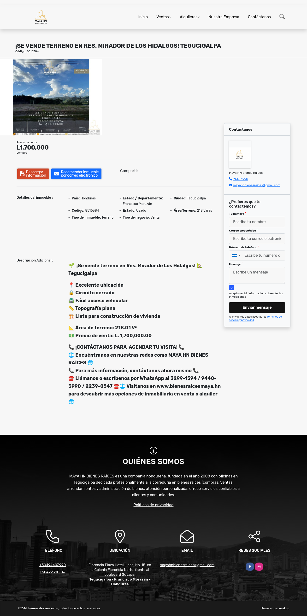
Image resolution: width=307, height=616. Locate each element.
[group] (51, 97)
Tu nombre (237, 214)
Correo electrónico (243, 230)
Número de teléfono (244, 247)
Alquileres (189, 17)
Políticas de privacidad (154, 505)
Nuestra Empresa (223, 17)
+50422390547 (52, 572)
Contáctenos (259, 17)
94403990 (240, 179)
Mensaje (235, 264)
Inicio (143, 17)
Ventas (162, 17)
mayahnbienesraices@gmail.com (256, 185)
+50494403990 (52, 565)
